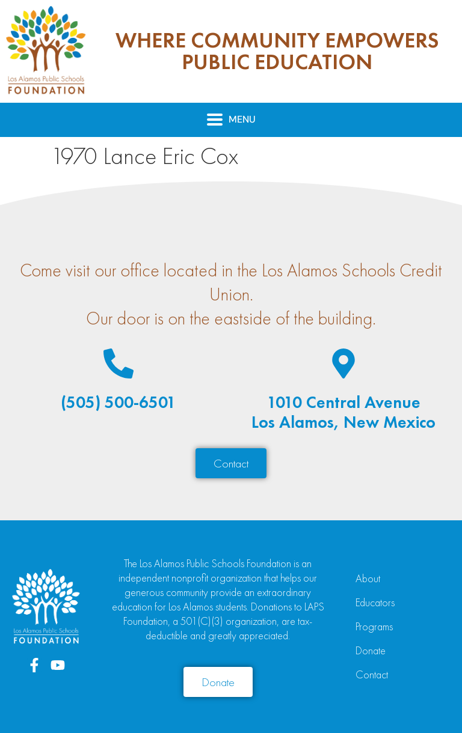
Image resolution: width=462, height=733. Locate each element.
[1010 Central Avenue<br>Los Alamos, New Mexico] (343, 363)
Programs (374, 626)
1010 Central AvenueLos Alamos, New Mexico (343, 412)
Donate (371, 650)
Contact (372, 674)
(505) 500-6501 (118, 402)
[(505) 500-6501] (118, 363)
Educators (375, 602)
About (368, 578)
